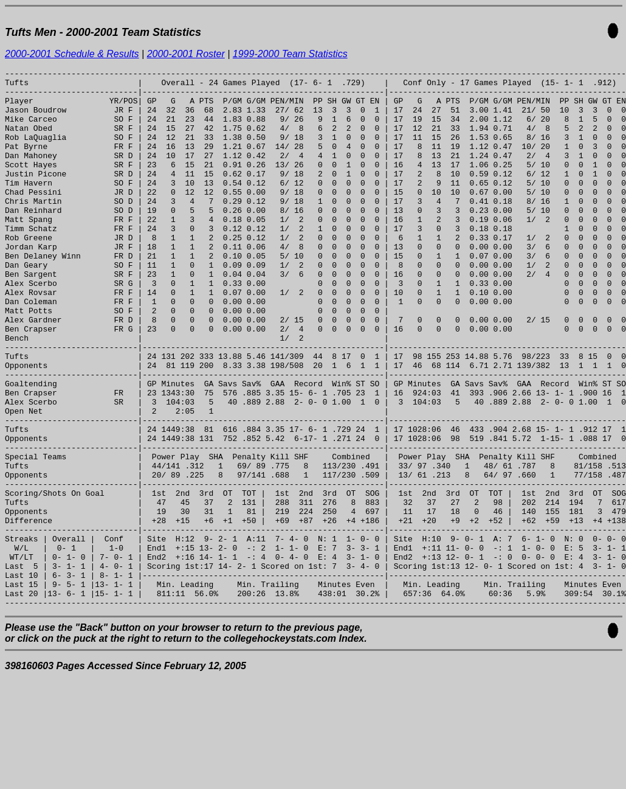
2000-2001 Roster (186, 54)
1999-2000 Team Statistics (290, 54)
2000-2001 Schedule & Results (72, 54)
